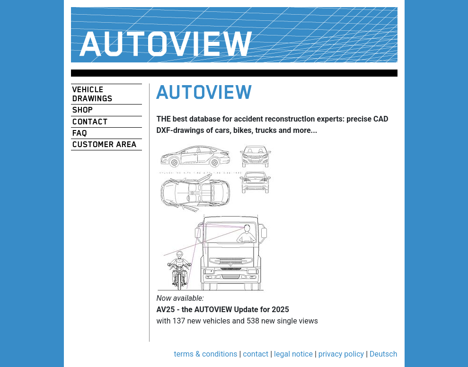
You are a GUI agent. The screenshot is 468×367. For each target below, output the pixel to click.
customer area (104, 144)
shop (82, 109)
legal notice (293, 354)
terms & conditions (206, 354)
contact (90, 121)
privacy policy (341, 354)
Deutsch (383, 354)
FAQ (79, 133)
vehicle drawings (92, 94)
